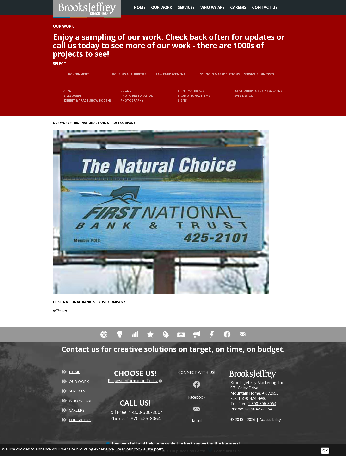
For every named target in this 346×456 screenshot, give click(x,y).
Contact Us (265, 7)
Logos (126, 91)
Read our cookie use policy (140, 449)
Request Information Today (135, 380)
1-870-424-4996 (252, 398)
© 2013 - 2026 (242, 419)
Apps (67, 91)
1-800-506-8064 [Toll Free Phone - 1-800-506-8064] (146, 412)
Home (139, 7)
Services (186, 7)
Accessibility (270, 419)
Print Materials (191, 91)
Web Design (244, 96)
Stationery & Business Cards (258, 91)
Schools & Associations (220, 74)
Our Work (161, 7)
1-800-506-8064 (262, 403)
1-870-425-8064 (258, 409)
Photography (132, 100)
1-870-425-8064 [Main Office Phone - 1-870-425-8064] (143, 418)
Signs (182, 100)
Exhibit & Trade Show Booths (87, 100)
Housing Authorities (129, 74)
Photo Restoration (137, 96)
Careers (238, 7)
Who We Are (212, 7)
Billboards (72, 96)
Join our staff (124, 443)
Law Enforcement (170, 74)
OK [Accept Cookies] (325, 450)
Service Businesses (259, 74)
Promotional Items (194, 96)
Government (78, 74)
